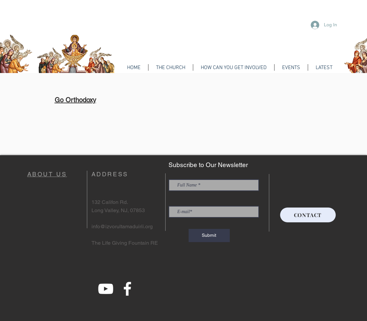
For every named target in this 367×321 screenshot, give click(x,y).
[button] (170, 67)
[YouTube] (105, 289)
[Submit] (209, 235)
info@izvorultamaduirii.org (122, 226)
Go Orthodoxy (75, 100)
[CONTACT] (308, 215)
